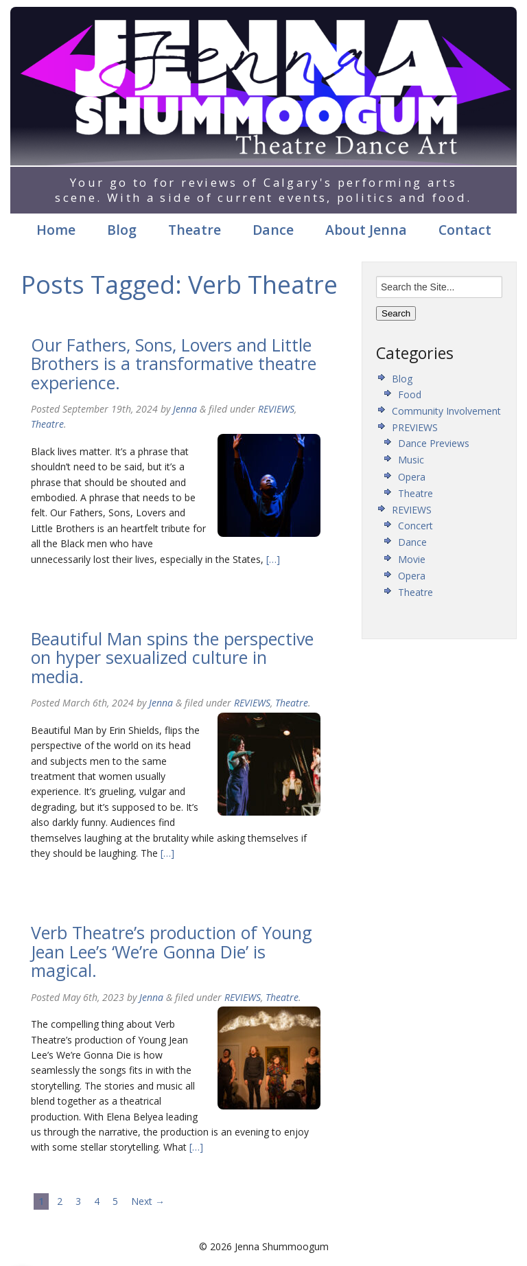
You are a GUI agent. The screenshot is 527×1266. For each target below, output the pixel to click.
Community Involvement (446, 410)
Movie (411, 559)
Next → (148, 1201)
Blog (122, 229)
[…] (272, 559)
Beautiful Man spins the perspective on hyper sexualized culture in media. (172, 657)
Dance (273, 229)
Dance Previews (433, 443)
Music (411, 459)
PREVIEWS (415, 427)
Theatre (194, 229)
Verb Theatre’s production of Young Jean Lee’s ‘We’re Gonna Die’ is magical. (171, 951)
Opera (411, 476)
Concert (415, 525)
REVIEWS (276, 408)
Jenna (185, 408)
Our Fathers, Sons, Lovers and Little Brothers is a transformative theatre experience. (173, 363)
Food (409, 394)
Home (55, 229)
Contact (464, 229)
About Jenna (366, 229)
